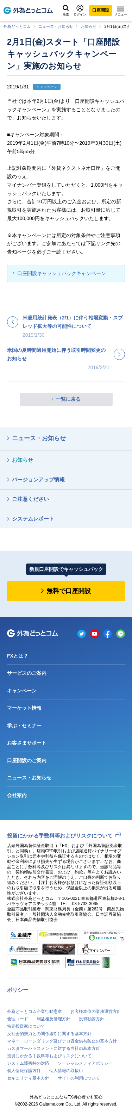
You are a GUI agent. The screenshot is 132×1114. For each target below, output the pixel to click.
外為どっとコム (17, 26)
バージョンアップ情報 (38, 480)
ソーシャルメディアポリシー (85, 1063)
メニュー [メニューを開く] (120, 11)
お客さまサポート (26, 743)
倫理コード (17, 1018)
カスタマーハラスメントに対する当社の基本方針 (53, 1048)
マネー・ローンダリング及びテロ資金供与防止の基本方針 (62, 1041)
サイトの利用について (79, 1078)
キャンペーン (22, 690)
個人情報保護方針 (24, 1070)
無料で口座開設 (68, 591)
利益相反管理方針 (53, 1018)
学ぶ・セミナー (24, 725)
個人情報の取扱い (66, 1070)
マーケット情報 (24, 708)
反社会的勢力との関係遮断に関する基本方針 (49, 1033)
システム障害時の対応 (28, 1063)
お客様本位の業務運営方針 (95, 1011)
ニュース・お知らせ (55, 26)
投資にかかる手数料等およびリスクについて (60, 836)
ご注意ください (30, 499)
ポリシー (17, 990)
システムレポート (33, 519)
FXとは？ (17, 656)
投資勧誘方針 (91, 1018)
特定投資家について (26, 1026)
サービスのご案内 (26, 673)
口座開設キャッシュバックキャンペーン (61, 273)
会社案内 (17, 795)
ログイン (80, 10)
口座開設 (100, 10)
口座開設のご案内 (26, 760)
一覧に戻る (68, 399)
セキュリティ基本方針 (28, 1078)
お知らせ (88, 26)
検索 (66, 10)
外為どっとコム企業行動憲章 (34, 1011)
